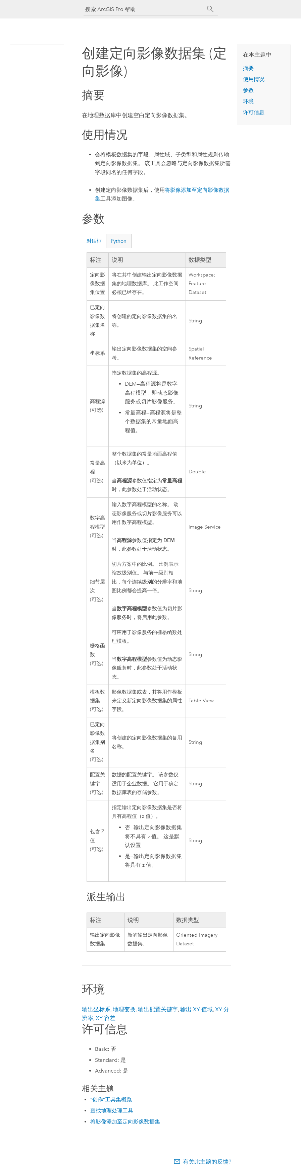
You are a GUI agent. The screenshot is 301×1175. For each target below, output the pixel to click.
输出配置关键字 (158, 1009)
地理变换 (124, 1009)
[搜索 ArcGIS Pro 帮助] (144, 9)
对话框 (94, 241)
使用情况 (253, 79)
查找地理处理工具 (111, 1110)
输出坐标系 (96, 1009)
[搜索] (210, 9)
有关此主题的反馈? (207, 1161)
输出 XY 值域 (196, 1009)
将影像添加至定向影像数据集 (125, 1121)
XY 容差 (105, 1018)
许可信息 (253, 112)
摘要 (248, 68)
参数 (248, 90)
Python (119, 241)
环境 (248, 101)
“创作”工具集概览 (111, 1099)
